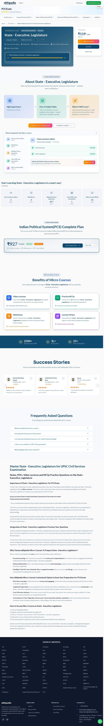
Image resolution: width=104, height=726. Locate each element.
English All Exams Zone (69, 688)
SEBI (64, 664)
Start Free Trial (88, 41)
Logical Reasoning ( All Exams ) (31, 692)
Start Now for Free (94, 3)
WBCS (4, 657)
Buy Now (88, 46)
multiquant (5, 692)
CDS (84, 667)
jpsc (44, 657)
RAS (64, 654)
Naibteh (85, 674)
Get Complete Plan (73, 246)
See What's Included (64, 126)
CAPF (24, 667)
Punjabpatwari (67, 674)
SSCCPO (65, 677)
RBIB (44, 664)
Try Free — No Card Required (40, 126)
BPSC (64, 657)
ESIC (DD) (5, 667)
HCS (84, 651)
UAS (84, 680)
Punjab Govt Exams (7, 677)
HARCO (45, 684)
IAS (3, 647)
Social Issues (8, 17)
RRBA (64, 670)
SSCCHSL (25, 677)
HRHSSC (25, 684)
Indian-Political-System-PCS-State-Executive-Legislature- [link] (34, 23)
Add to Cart (88, 51)
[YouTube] (7, 720)
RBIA (23, 664)
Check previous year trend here (20, 499)
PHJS (44, 680)
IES (84, 647)
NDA (64, 667)
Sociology (66, 647)
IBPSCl (45, 670)
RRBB (44, 674)
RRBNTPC (86, 684)
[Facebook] (3, 720)
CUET (4, 680)
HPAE (24, 688)
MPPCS (4, 661)
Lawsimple (25, 680)
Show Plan (89, 246)
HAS (3, 654)
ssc (44, 677)
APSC (44, 654)
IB (43, 667)
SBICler (4, 674)
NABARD (86, 664)
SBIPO (85, 670)
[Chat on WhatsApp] (99, 721)
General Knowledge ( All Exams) (90, 688)
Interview (45, 647)
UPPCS (85, 657)
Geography (87, 17)
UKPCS (24, 657)
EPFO (3, 664)
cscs (23, 654)
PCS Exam (11, 23)
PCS (64, 651)
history (4, 651)
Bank (3, 670)
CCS (44, 692)
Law (44, 651)
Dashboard (79, 3)
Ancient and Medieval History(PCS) (68, 17)
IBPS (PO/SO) (26, 670)
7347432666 (84, 706)
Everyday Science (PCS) (24, 17)
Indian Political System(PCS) (45, 17)
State (85, 654)
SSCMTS (85, 677)
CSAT (24, 647)
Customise (4, 186)
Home (3, 23)
